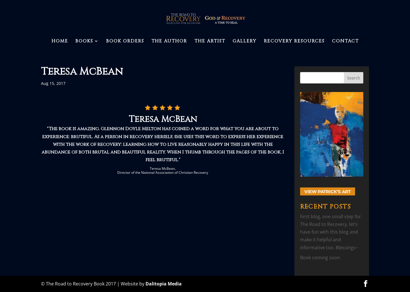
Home (60, 41)
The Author (169, 41)
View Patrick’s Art (327, 191)
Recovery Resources (294, 41)
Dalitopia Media (163, 284)
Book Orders (125, 41)
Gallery (245, 41)
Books (84, 41)
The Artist (209, 41)
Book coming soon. (320, 257)
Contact (345, 41)
